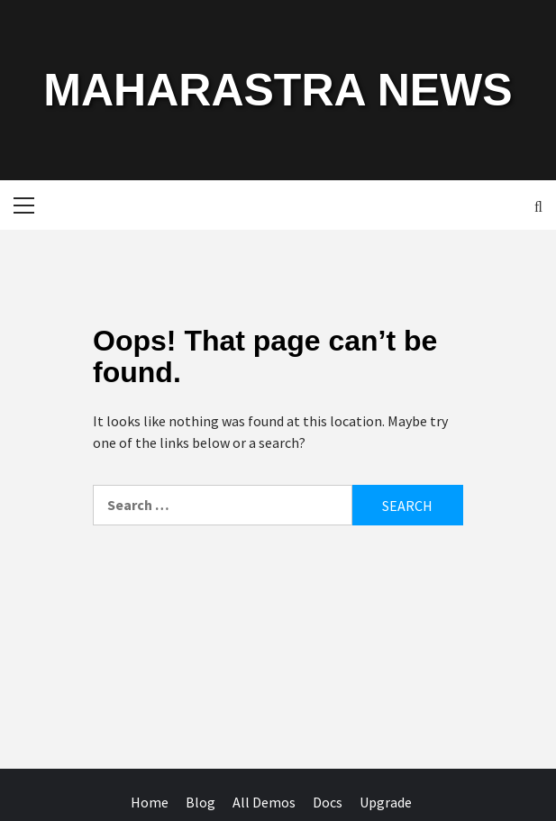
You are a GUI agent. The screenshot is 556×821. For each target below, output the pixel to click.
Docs (327, 802)
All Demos (264, 802)
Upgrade (386, 802)
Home (150, 802)
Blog (200, 802)
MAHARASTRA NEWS (277, 90)
